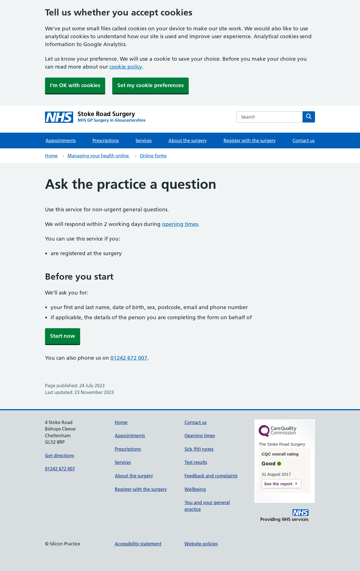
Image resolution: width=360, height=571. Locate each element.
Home (51, 155)
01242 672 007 (129, 358)
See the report (278, 483)
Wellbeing (195, 489)
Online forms (153, 155)
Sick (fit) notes (198, 449)
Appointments (61, 140)
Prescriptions (106, 140)
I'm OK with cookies (75, 85)
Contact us (303, 140)
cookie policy (125, 67)
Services (144, 140)
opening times (180, 224)
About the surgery (187, 140)
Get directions (59, 455)
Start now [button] (62, 336)
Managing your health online (99, 155)
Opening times (199, 435)
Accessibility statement (138, 544)
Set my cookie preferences (150, 85)
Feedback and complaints (210, 476)
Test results (195, 462)
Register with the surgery (250, 140)
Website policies (201, 544)
